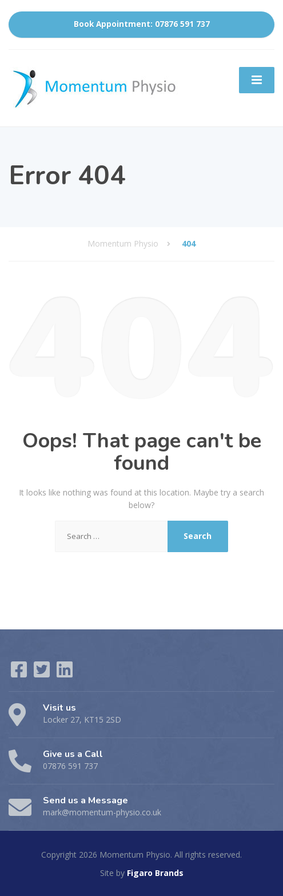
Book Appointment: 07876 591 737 (142, 24)
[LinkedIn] (65, 673)
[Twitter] (43, 673)
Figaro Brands (155, 872)
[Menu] (256, 80)
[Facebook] (20, 673)
